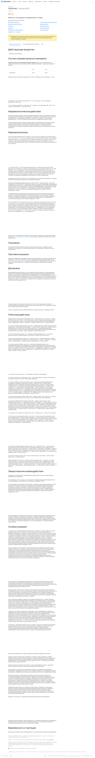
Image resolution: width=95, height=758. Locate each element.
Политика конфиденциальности (87, 755)
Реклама (10, 755)
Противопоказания (44, 26)
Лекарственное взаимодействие (15, 30)
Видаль (51, 739)
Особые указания (44, 30)
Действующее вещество (13, 22)
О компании (6, 755)
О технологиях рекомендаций (74, 755)
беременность (21, 261)
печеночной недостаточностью (22, 236)
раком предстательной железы (16, 138)
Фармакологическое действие (15, 24)
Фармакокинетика (44, 24)
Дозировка (10, 28)
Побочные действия (44, 28)
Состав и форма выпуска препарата (48, 22)
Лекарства (10, 6)
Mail (2, 755)
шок (42, 318)
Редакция (45, 755)
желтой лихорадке (12, 261)
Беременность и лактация (14, 31)
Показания (10, 26)
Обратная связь (65, 755)
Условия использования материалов (54, 755)
